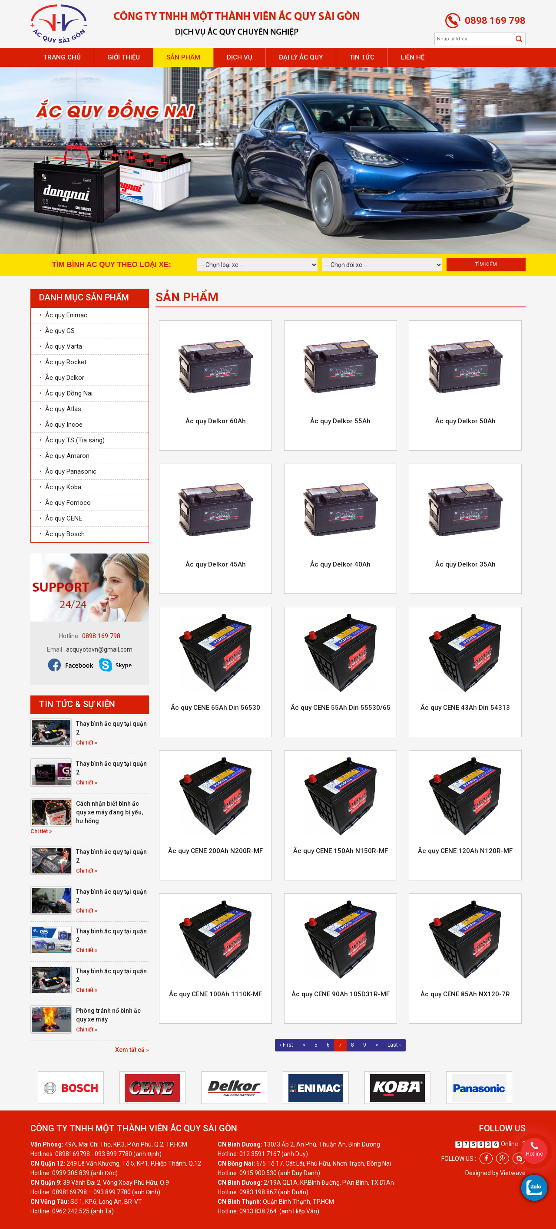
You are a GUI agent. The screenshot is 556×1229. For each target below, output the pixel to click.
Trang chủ (62, 57)
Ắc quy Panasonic (68, 471)
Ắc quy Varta (61, 346)
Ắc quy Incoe (61, 424)
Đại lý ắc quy (301, 57)
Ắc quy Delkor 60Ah (215, 421)
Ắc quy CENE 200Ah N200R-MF (215, 851)
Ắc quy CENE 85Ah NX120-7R (465, 994)
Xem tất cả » (132, 1049)
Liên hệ (412, 57)
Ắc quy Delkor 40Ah (340, 564)
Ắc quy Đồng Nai (66, 393)
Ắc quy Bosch (62, 534)
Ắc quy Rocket (63, 362)
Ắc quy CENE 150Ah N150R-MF (340, 851)
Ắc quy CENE (61, 518)
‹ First (286, 1045)
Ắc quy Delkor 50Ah (465, 421)
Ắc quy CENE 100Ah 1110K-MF (215, 994)
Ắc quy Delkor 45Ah (215, 564)
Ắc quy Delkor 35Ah (465, 564)
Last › (394, 1045)
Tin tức (361, 57)
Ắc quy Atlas (60, 409)
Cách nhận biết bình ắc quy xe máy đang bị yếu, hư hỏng (109, 812)
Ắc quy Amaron (64, 456)
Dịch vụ (239, 57)
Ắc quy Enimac (63, 315)
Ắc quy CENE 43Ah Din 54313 (465, 708)
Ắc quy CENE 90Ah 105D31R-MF (340, 994)
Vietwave (513, 1173)
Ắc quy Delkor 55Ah (340, 421)
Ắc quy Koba (60, 487)
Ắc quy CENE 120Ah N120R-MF (465, 851)
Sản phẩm (183, 57)
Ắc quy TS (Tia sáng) (72, 440)
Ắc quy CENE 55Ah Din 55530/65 (341, 708)
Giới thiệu (123, 57)
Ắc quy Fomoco (65, 503)
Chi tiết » (86, 742)
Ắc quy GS (57, 331)
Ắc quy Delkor (62, 378)
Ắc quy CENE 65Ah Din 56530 (215, 708)
